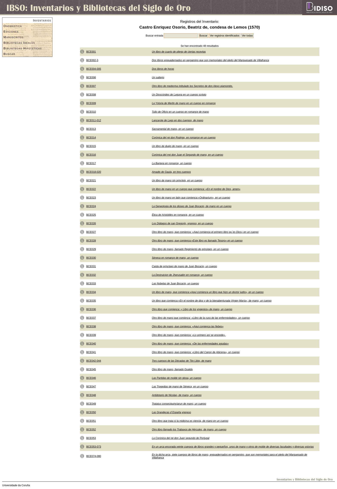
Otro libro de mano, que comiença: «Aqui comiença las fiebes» (188, 326)
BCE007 (91, 86)
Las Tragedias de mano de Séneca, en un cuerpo (180, 386)
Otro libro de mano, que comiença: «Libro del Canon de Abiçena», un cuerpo (196, 352)
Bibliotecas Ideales (19, 42)
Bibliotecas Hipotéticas (22, 48)
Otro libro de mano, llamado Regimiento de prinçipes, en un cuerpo (190, 249)
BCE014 (91, 137)
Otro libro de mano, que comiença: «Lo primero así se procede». (189, 335)
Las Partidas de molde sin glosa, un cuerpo (176, 378)
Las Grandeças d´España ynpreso (171, 412)
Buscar (9, 54)
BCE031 (91, 266)
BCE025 (91, 214)
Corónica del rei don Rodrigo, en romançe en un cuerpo (184, 137)
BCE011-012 (93, 120)
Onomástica (12, 26)
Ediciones (11, 31)
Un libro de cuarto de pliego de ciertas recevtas (179, 51)
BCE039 (91, 335)
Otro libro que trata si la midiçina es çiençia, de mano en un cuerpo (190, 420)
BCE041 (91, 352)
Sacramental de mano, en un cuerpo (173, 129)
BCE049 (91, 403)
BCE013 (91, 129)
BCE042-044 (93, 360)
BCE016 (91, 154)
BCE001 (91, 51)
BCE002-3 (92, 60)
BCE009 (91, 103)
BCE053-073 (93, 446)
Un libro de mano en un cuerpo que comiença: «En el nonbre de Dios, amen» (196, 189)
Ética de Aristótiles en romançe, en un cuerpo (178, 214)
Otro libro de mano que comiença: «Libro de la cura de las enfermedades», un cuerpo (201, 317)
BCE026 (91, 223)
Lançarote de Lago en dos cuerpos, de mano (177, 120)
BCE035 (91, 300)
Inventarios (42, 20)
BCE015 (91, 146)
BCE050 (91, 412)
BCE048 (91, 395)
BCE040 (91, 343)
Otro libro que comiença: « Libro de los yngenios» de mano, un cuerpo (192, 309)
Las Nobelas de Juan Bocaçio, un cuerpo (175, 283)
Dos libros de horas (163, 68)
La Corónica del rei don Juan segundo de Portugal (181, 438)
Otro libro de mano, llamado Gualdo (172, 369)
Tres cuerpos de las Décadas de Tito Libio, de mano (181, 360)
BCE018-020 (93, 171)
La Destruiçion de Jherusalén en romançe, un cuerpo (182, 274)
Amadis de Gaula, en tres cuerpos (171, 171)
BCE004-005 (93, 68)
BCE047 (91, 386)
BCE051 (91, 420)
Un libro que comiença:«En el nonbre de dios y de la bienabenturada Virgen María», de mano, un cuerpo (212, 300)
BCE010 (91, 111)
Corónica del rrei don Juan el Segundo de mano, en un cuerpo (187, 154)
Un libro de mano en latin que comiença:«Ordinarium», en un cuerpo (191, 197)
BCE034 (91, 292)
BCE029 (91, 249)
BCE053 (91, 438)
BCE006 (91, 77)
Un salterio (158, 77)
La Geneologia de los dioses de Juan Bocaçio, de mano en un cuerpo (191, 206)
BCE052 (91, 429)
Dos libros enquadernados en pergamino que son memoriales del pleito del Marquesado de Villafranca (210, 60)
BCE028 (91, 240)
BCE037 (91, 317)
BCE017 (91, 163)
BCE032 (91, 274)
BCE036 (91, 309)
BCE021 (91, 180)
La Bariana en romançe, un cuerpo (172, 163)
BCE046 (91, 378)
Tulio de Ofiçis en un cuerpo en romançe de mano (180, 111)
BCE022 (91, 189)
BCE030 (91, 257)
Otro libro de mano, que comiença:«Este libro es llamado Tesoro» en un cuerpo (197, 240)
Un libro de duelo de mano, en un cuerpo (175, 146)
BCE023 (91, 197)
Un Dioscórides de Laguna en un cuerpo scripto (179, 94)
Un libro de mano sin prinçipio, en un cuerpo (177, 180)
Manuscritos (13, 37)
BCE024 (91, 206)
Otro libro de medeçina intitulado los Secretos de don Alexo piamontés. (192, 86)
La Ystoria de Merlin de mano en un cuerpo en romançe (184, 103)
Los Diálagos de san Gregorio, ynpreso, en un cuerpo (182, 223)
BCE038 (91, 326)
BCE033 (91, 283)
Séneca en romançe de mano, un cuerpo (175, 257)
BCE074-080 (93, 456)
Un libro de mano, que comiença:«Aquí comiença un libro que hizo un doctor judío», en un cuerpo (208, 292)
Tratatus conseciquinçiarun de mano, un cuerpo (179, 403)
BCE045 (91, 369)
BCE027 (91, 232)
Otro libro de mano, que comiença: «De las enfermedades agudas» (190, 343)
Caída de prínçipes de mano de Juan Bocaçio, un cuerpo (184, 266)
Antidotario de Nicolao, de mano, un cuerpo (177, 395)
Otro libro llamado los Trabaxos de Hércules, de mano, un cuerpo (189, 429)
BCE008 (91, 94)
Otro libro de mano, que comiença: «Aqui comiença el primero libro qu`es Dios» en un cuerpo (205, 232)
